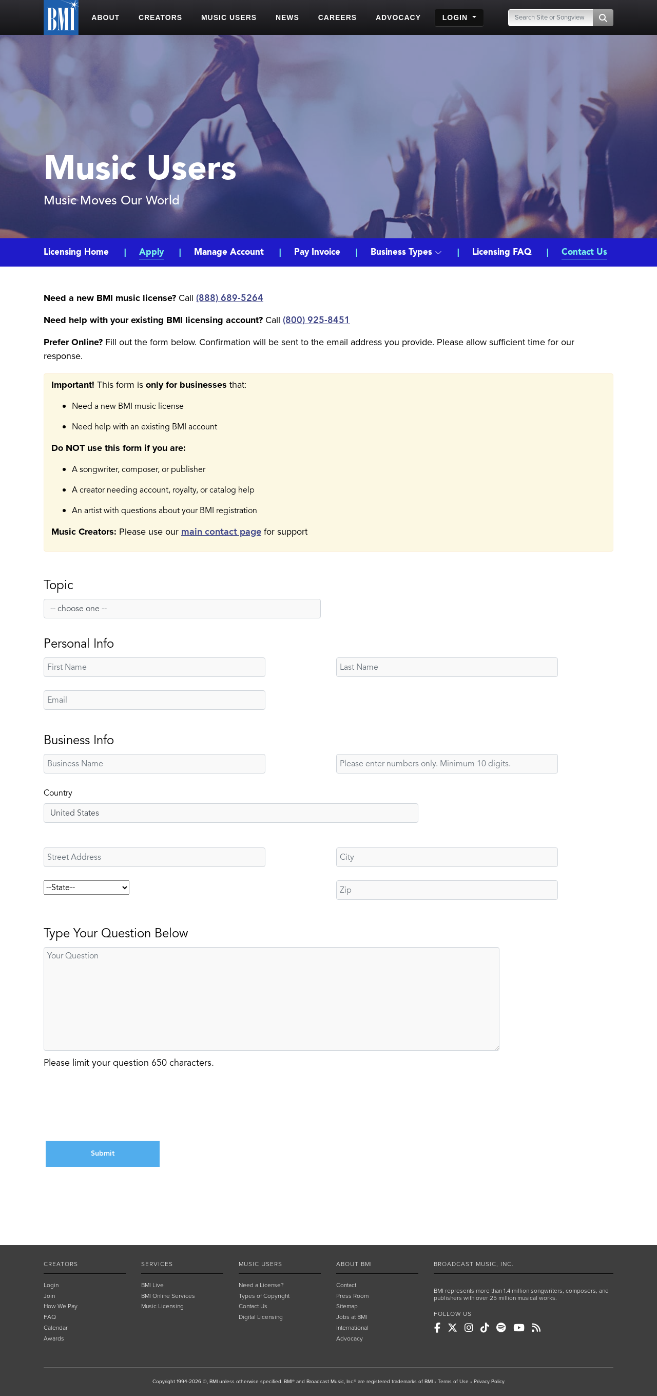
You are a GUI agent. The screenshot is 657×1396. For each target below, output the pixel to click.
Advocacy (349, 1338)
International (352, 1327)
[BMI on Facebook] (437, 1328)
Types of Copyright (264, 1295)
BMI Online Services (168, 1295)
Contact (346, 1285)
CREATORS (61, 1264)
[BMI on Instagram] (469, 1328)
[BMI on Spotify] (501, 1328)
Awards (54, 1338)
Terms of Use (453, 1382)
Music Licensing (162, 1306)
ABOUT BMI (354, 1264)
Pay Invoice (317, 252)
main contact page (221, 531)
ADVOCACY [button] (398, 17)
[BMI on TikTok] (484, 1328)
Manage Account (229, 252)
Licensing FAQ (501, 252)
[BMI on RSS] (536, 1328)
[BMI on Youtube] (519, 1328)
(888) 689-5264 (229, 298)
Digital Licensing (261, 1316)
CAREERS (337, 17)
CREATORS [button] (160, 17)
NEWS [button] (287, 17)
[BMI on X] (452, 1328)
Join (49, 1295)
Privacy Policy (489, 1382)
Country (58, 793)
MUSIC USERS (260, 1264)
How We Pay (61, 1306)
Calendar (56, 1327)
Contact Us (584, 252)
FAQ (50, 1316)
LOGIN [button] (456, 17)
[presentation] (122, 1106)
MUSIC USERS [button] (229, 17)
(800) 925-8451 (316, 320)
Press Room (352, 1295)
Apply (151, 252)
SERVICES (157, 1264)
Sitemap (347, 1306)
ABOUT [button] (105, 17)
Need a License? (261, 1285)
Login (51, 1285)
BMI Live (152, 1285)
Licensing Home (77, 252)
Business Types (406, 252)
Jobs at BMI (351, 1316)
